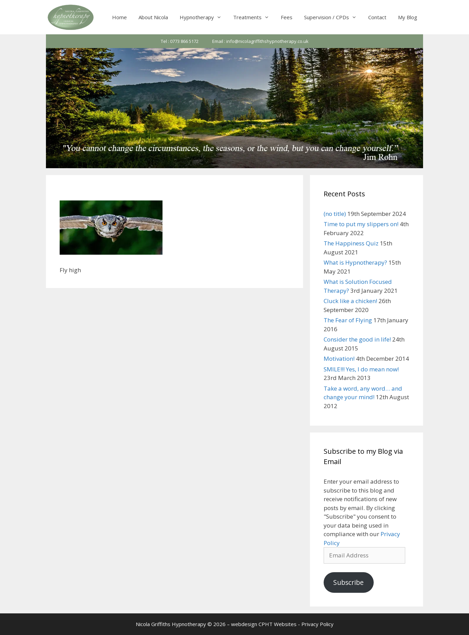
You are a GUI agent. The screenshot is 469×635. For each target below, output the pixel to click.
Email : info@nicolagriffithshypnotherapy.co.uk (260, 41)
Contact (377, 17)
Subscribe (348, 582)
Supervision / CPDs (333, 17)
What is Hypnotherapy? (355, 262)
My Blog (407, 17)
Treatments (254, 17)
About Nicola (153, 17)
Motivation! (339, 358)
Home (119, 17)
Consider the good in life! (357, 339)
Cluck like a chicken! (350, 301)
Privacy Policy (317, 624)
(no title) (335, 214)
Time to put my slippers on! (361, 224)
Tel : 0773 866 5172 (180, 41)
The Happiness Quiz (351, 243)
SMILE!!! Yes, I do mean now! (361, 369)
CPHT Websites (277, 624)
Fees (286, 17)
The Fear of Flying (348, 320)
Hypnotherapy (203, 17)
